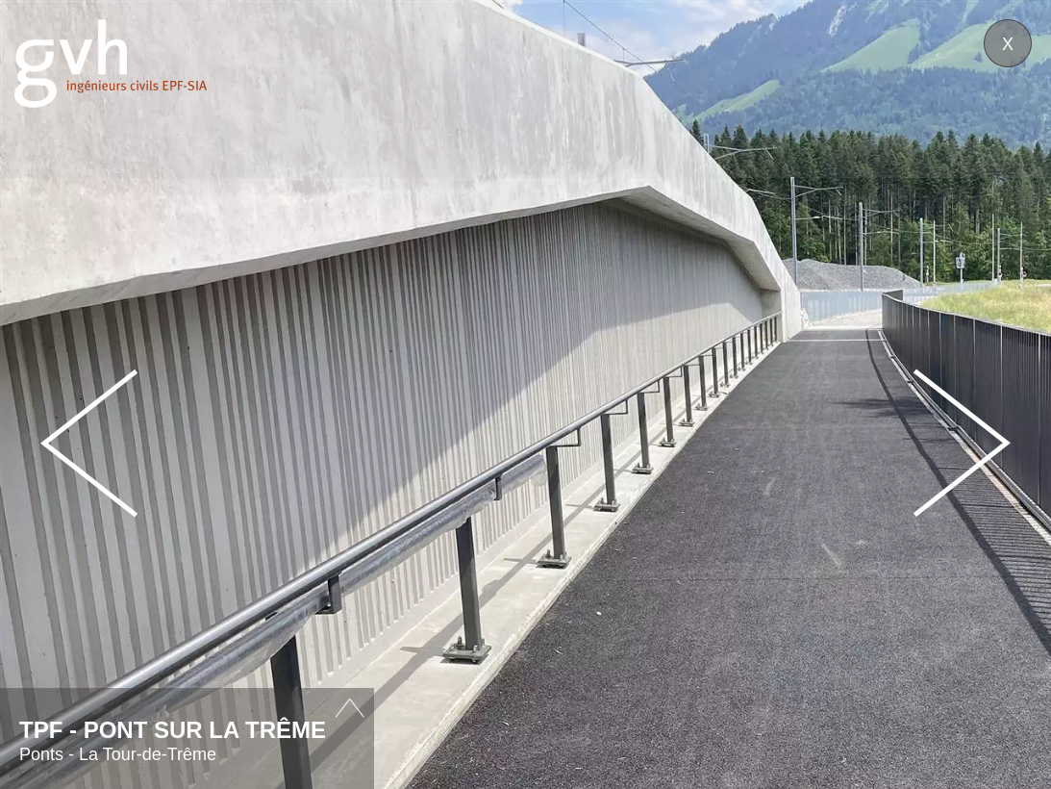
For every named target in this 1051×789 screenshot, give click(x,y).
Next (962, 443)
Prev (89, 443)
